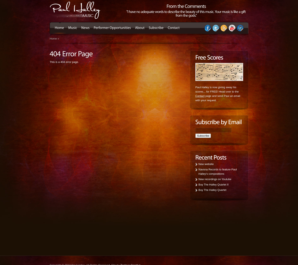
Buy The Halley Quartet (212, 190)
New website (206, 164)
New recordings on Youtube (214, 179)
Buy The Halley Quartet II (213, 184)
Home (53, 38)
